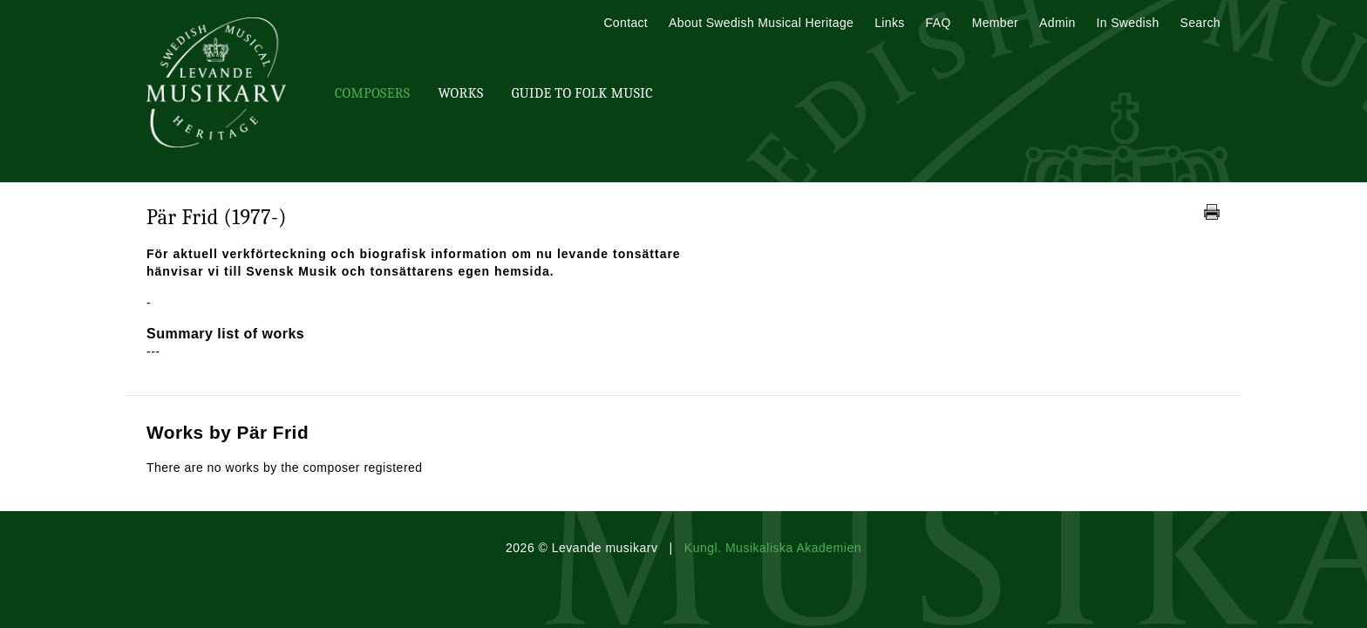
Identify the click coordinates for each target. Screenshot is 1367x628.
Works (460, 93)
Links (889, 23)
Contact (625, 23)
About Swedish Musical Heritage (761, 23)
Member (995, 23)
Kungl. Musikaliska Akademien (772, 548)
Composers (372, 93)
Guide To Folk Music (582, 93)
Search (1200, 23)
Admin (1057, 23)
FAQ (938, 23)
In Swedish (1128, 23)
